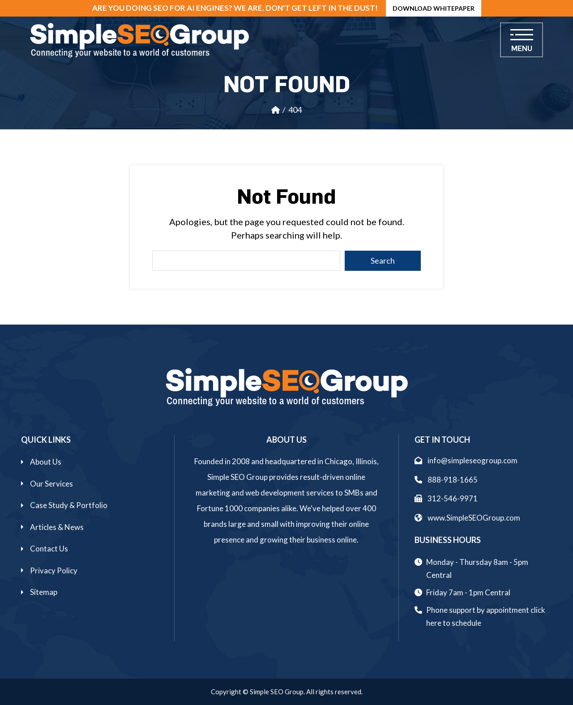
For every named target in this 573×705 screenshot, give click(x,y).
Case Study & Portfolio (68, 505)
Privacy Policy (53, 570)
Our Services (51, 483)
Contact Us (49, 548)
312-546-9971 (446, 498)
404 (295, 110)
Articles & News (57, 527)
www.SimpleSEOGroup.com (467, 517)
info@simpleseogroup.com (466, 460)
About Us (45, 461)
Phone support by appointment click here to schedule (485, 616)
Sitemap (43, 592)
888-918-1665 (446, 479)
